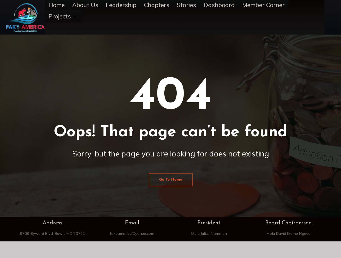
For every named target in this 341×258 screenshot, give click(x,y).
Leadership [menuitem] (121, 5)
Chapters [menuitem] (156, 5)
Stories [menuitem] (186, 5)
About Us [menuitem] (85, 5)
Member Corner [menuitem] (263, 5)
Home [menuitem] (57, 5)
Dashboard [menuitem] (219, 5)
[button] (75, 16)
